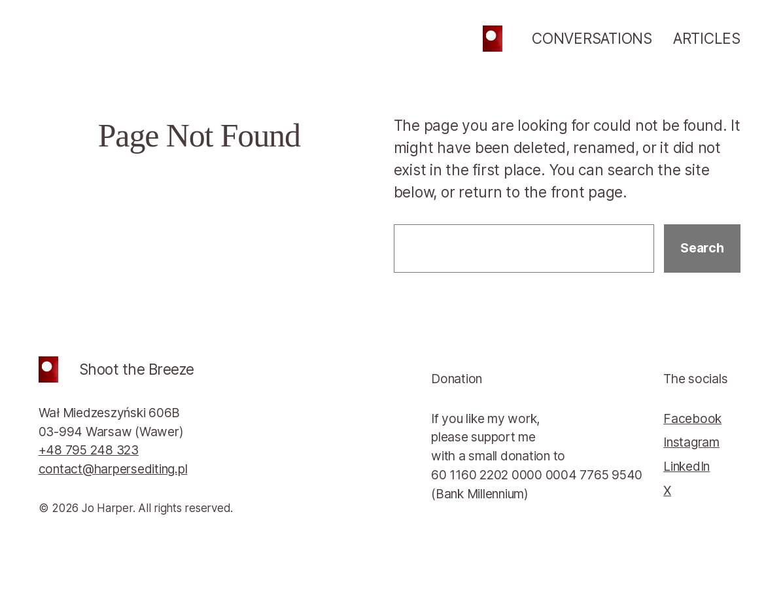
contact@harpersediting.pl (113, 469)
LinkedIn (686, 466)
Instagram (691, 442)
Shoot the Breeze (136, 369)
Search (702, 248)
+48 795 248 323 (89, 450)
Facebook (692, 418)
